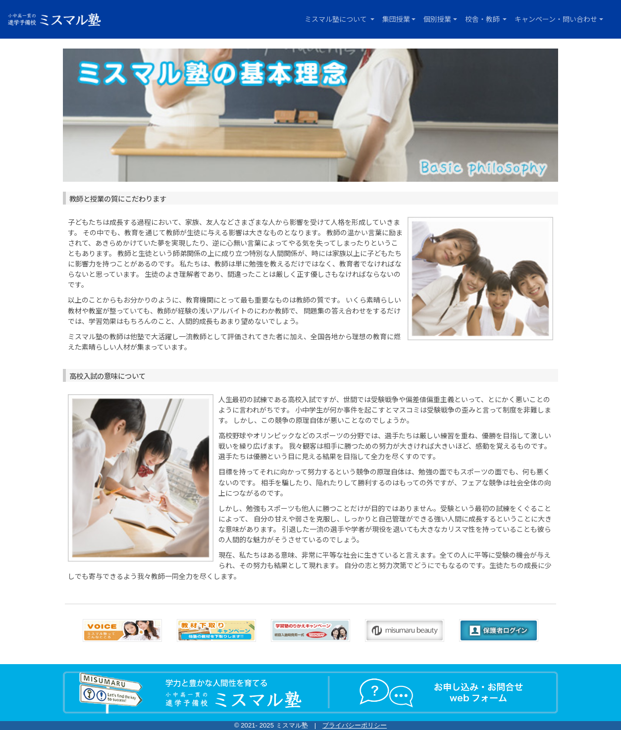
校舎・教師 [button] (483, 19)
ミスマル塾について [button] (336, 19)
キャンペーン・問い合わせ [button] (556, 19)
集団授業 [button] (396, 19)
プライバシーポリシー (354, 725)
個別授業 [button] (437, 19)
